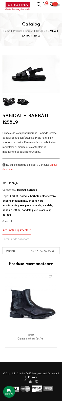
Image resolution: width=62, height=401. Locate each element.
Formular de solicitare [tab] (15, 239)
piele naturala (33, 205)
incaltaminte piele (13, 205)
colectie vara (48, 196)
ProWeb (32, 377)
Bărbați (21, 189)
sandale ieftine (11, 210)
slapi (42, 210)
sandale (47, 205)
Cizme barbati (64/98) (31, 339)
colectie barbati (29, 196)
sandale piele (30, 210)
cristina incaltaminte (14, 200)
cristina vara (35, 200)
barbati (14, 196)
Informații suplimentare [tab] (16, 230)
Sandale (32, 189)
